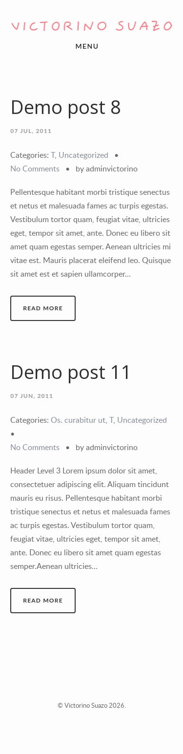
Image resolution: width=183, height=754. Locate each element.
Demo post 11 (71, 371)
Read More (42, 308)
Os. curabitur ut (78, 420)
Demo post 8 (65, 106)
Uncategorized (83, 155)
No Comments (35, 168)
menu (87, 46)
